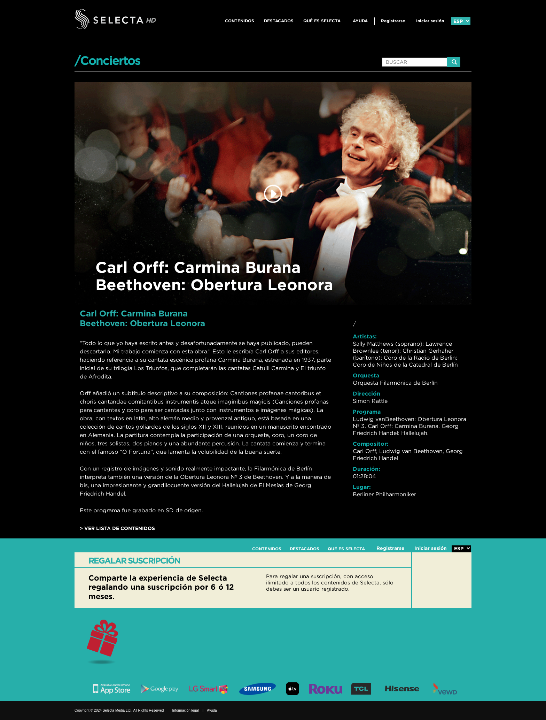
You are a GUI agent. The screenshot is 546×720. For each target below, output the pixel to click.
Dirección (366, 393)
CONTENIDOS (239, 20)
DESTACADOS (279, 20)
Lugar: (362, 487)
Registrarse (393, 20)
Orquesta (366, 375)
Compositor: (371, 444)
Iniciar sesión (430, 20)
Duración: (366, 469)
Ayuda (360, 20)
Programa (367, 411)
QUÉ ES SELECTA (322, 20)
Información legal (185, 710)
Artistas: (365, 336)
